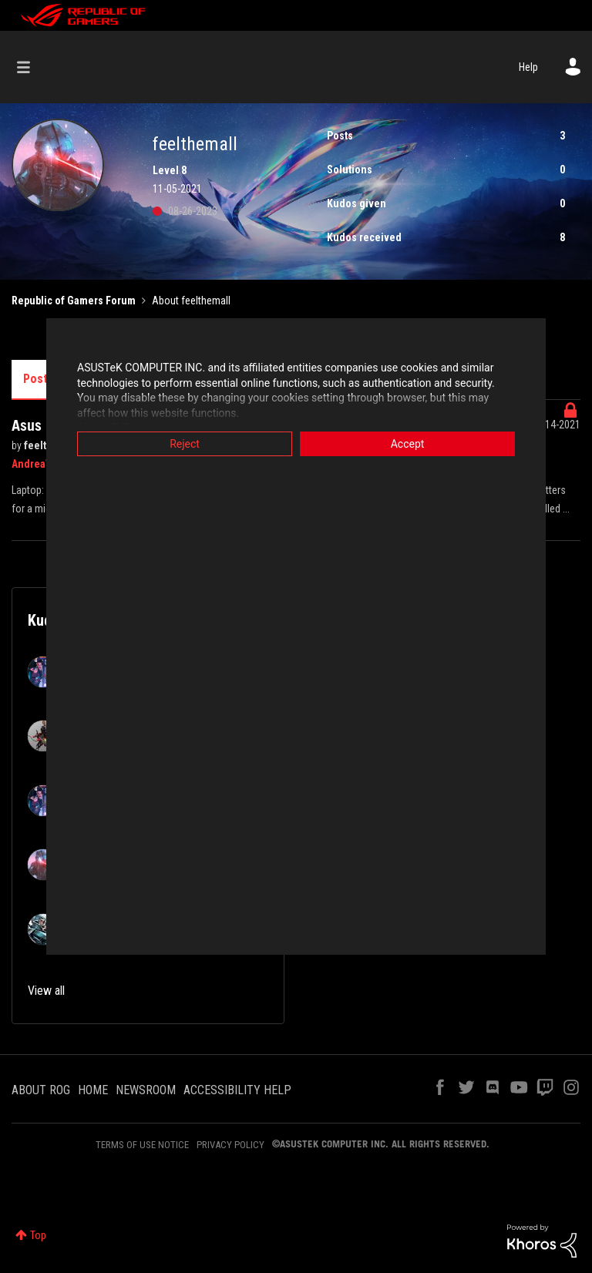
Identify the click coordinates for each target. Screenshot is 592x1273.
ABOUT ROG (41, 1090)
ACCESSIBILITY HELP (237, 1090)
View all (46, 990)
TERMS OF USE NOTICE (142, 1144)
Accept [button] (408, 444)
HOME (93, 1090)
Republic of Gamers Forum (74, 300)
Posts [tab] (38, 378)
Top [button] (38, 1235)
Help (528, 67)
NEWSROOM (146, 1090)
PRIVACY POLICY (230, 1144)
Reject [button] (185, 444)
